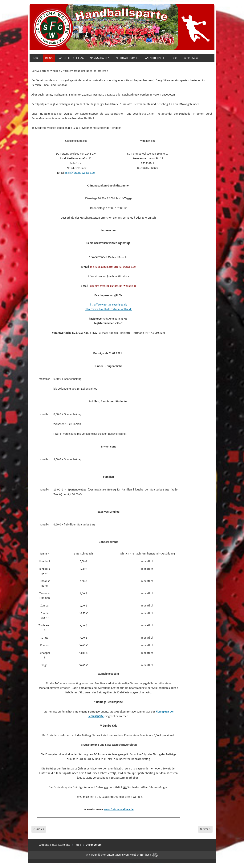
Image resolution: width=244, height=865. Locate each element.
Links (173, 58)
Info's (49, 58)
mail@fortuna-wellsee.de (80, 172)
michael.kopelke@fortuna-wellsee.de (113, 267)
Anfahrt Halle (154, 58)
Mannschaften (100, 58)
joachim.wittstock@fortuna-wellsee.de (112, 286)
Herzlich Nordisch (143, 855)
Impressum (191, 58)
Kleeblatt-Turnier (127, 58)
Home (35, 58)
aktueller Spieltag (71, 58)
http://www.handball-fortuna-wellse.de (108, 309)
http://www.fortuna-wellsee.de (108, 304)
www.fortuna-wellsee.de (119, 809)
